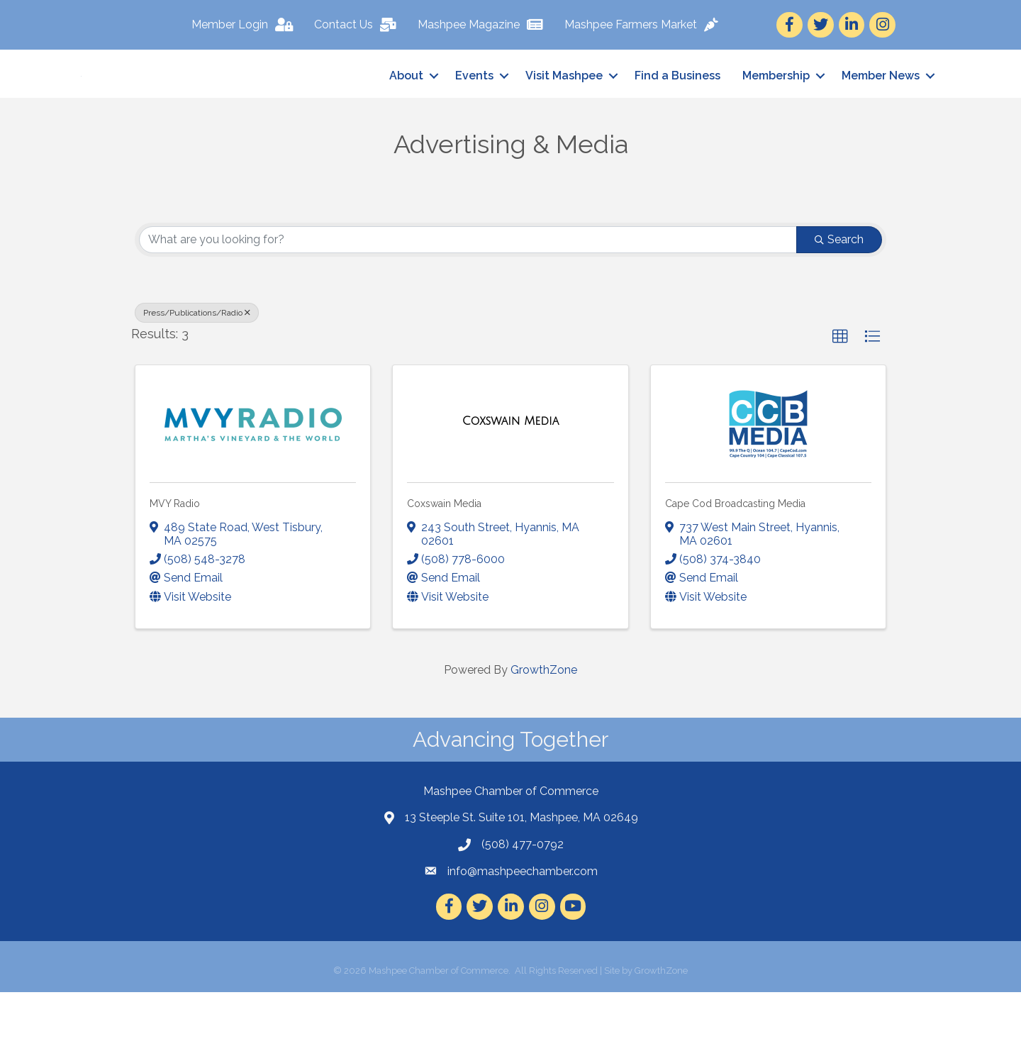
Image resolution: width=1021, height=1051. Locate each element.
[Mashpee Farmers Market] (644, 25)
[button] (840, 396)
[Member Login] (245, 25)
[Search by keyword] (468, 298)
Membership (776, 105)
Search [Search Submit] (839, 298)
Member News (881, 105)
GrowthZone (543, 728)
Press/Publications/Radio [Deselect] (196, 372)
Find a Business (677, 105)
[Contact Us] (358, 25)
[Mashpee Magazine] (484, 25)
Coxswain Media (444, 563)
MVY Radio (175, 563)
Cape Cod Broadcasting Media (735, 563)
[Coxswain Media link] (510, 481)
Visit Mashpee (564, 105)
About (406, 105)
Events (474, 105)
